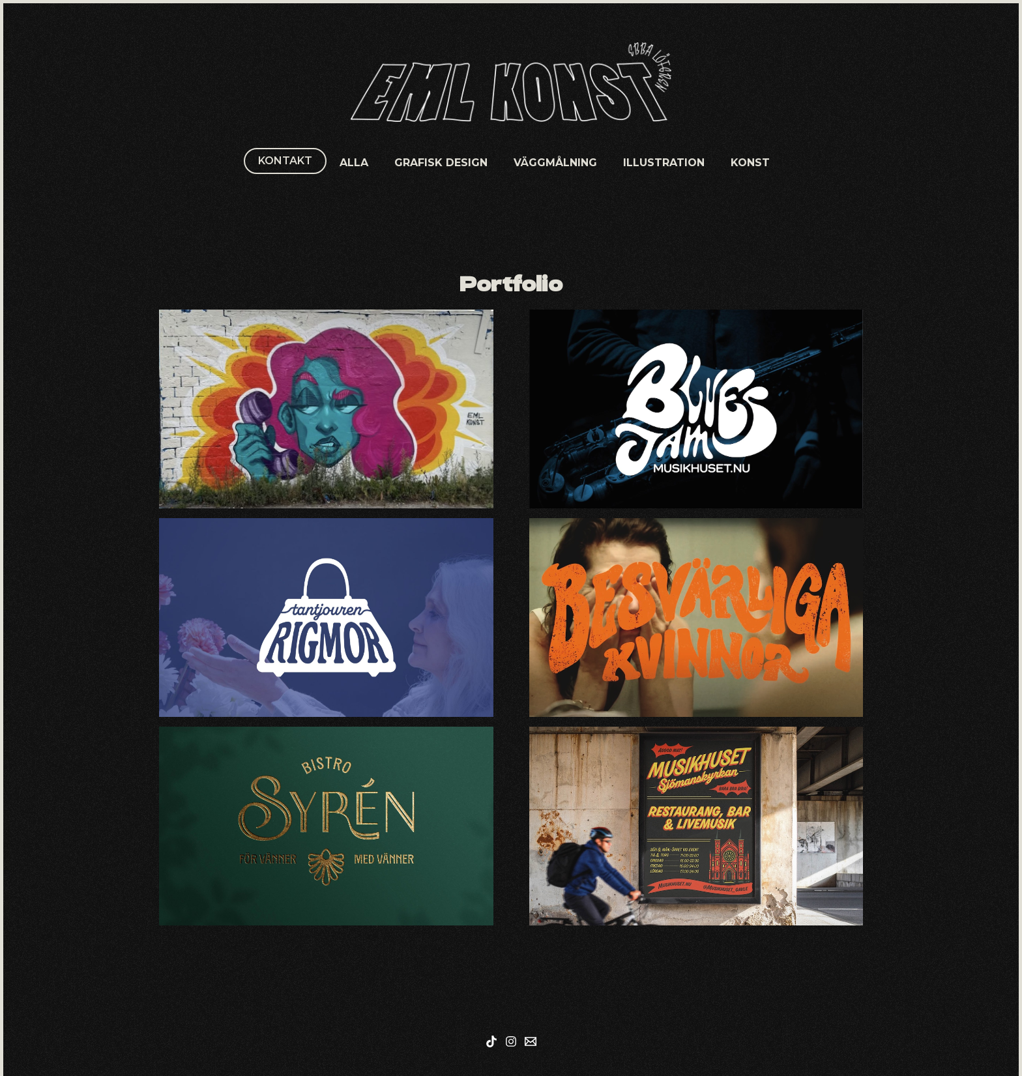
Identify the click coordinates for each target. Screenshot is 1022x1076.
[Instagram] (511, 1041)
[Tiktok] (491, 1041)
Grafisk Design (441, 162)
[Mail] (530, 1041)
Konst (750, 162)
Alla (354, 162)
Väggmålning (555, 162)
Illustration (664, 162)
